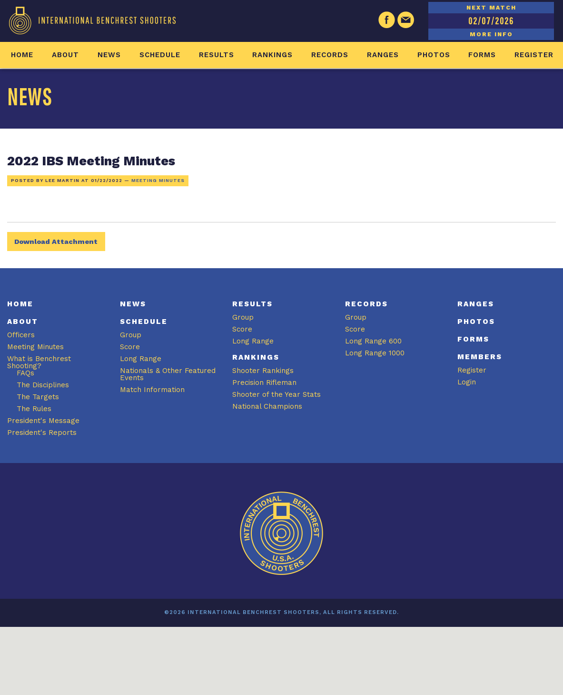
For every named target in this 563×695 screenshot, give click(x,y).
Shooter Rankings (263, 370)
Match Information (152, 389)
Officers (21, 335)
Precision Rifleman (264, 382)
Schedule (159, 54)
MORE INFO (491, 34)
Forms (482, 54)
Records (329, 54)
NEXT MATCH (491, 7)
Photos (433, 54)
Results (216, 54)
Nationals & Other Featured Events (168, 374)
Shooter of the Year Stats (276, 394)
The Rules (34, 408)
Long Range (140, 358)
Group (130, 335)
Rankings (272, 54)
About (65, 54)
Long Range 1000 (375, 353)
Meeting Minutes (158, 180)
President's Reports (42, 432)
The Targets (38, 397)
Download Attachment (56, 241)
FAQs (25, 373)
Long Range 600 (373, 341)
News (109, 54)
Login (466, 382)
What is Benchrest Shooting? (39, 362)
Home (22, 54)
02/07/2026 (491, 20)
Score (130, 346)
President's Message (43, 420)
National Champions (267, 406)
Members (479, 357)
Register (533, 54)
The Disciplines (43, 385)
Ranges (383, 54)
